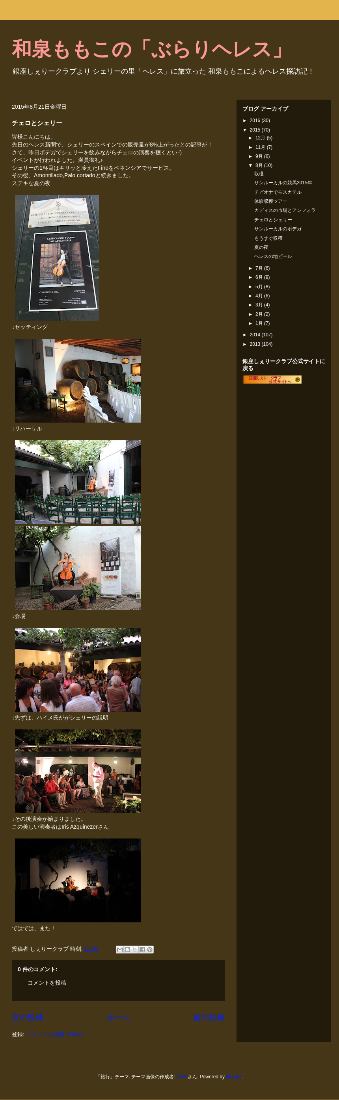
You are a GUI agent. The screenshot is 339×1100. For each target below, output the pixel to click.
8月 (259, 165)
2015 (256, 130)
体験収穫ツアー (270, 201)
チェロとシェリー (273, 220)
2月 (259, 314)
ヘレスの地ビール (273, 256)
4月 (259, 296)
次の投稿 (27, 1017)
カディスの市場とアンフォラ (285, 210)
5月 (259, 286)
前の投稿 (209, 1017)
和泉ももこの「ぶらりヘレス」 (152, 49)
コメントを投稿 (47, 982)
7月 (259, 268)
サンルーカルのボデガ (278, 229)
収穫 (259, 173)
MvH (181, 1077)
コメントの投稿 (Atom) (54, 1034)
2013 (256, 344)
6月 (259, 277)
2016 (256, 120)
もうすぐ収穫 (268, 238)
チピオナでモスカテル (278, 192)
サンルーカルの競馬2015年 (283, 182)
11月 (261, 147)
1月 (259, 323)
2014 (256, 335)
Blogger (234, 1077)
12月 (261, 138)
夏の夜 (261, 247)
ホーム (118, 1017)
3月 (259, 305)
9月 (259, 156)
